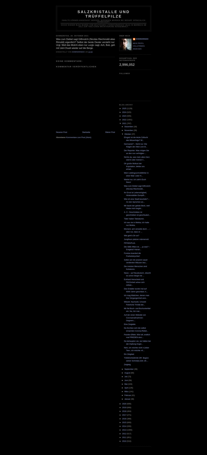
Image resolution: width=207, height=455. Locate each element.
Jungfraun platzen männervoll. (136, 239)
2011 (124, 437)
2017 (124, 415)
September (129, 369)
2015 (124, 422)
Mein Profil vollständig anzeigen (139, 46)
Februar (128, 395)
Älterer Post (110, 132)
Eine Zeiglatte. (130, 324)
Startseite (86, 132)
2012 (124, 434)
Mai (126, 384)
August (127, 373)
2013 (124, 430)
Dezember (129, 127)
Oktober (128, 134)
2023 (124, 116)
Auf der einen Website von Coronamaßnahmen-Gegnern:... (135, 318)
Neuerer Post (61, 132)
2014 (124, 426)
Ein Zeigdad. (129, 354)
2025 (124, 108)
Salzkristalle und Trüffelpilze (103, 14)
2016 (124, 419)
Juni (126, 380)
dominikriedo (142, 39)
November (129, 130)
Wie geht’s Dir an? (131, 235)
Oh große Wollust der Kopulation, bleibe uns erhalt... (134, 166)
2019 (124, 407)
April (126, 388)
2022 (124, 120)
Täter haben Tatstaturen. (134, 219)
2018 (124, 411)
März (126, 391)
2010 (124, 441)
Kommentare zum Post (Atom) (78, 137)
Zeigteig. (127, 364)
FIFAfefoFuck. (130, 243)
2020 (124, 404)
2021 (124, 123)
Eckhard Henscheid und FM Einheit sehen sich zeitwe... (134, 282)
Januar (127, 399)
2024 (124, 112)
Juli (126, 377)
